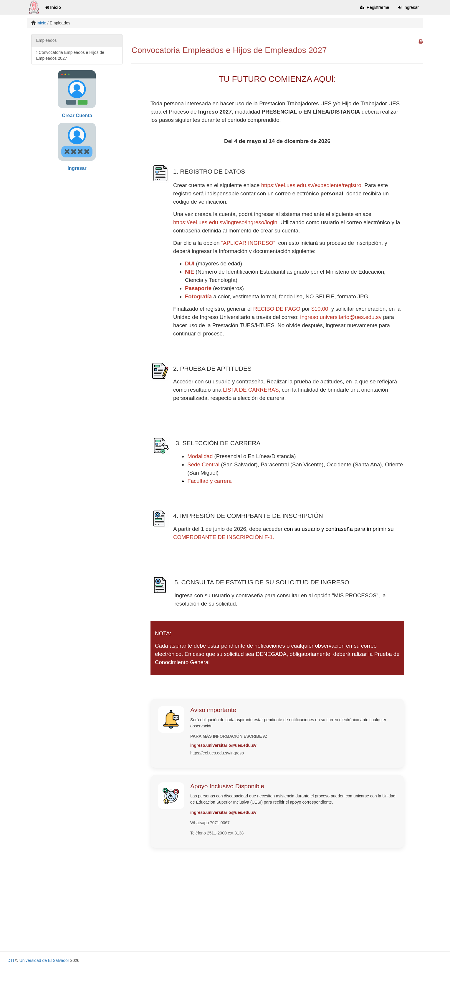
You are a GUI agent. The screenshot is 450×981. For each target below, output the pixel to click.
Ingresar (408, 7)
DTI (10, 960)
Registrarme (374, 7)
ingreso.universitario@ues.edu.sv (340, 317)
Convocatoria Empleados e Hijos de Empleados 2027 (70, 55)
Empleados (46, 40)
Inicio (53, 7)
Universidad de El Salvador (44, 960)
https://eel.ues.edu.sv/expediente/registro (311, 185)
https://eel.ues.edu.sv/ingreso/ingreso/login (225, 222)
